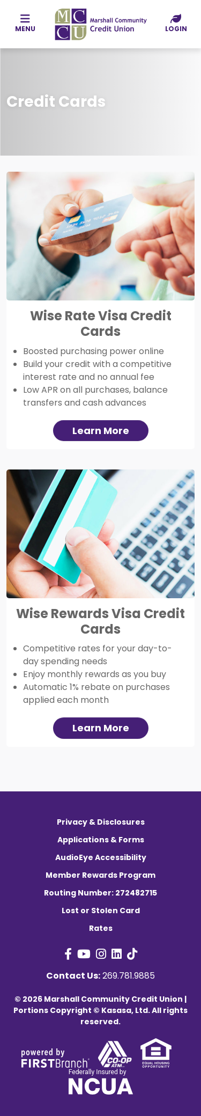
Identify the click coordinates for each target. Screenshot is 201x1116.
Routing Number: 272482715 (100, 892)
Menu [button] (25, 23)
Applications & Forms (100, 839)
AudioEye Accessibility (100, 857)
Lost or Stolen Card (101, 910)
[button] (176, 24)
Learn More (100, 430)
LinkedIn (116, 954)
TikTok (132, 954)
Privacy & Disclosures (101, 822)
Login (176, 23)
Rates (101, 928)
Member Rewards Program (100, 875)
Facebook (68, 954)
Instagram (101, 954)
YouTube (84, 954)
